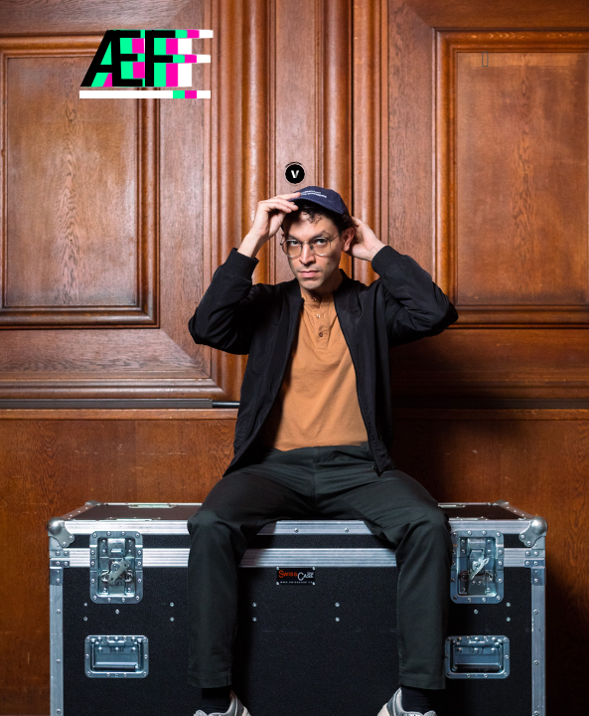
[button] (485, 60)
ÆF (126, 59)
